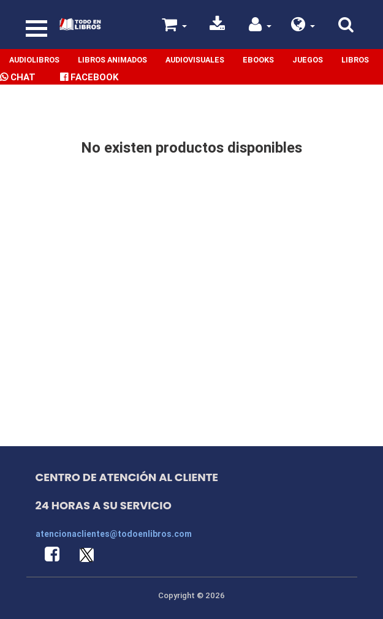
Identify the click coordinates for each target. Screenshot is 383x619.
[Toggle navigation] (36, 28)
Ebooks (258, 60)
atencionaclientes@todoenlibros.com (114, 533)
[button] (303, 26)
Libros (355, 60)
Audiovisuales (194, 60)
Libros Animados (112, 60)
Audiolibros (34, 60)
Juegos (307, 60)
